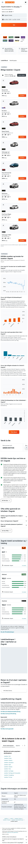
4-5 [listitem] (9, 93)
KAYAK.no (6, 818)
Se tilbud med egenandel (7, 728)
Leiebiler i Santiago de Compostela (12, 773)
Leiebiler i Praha (7, 758)
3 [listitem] (6, 134)
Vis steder (24, 565)
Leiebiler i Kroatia (6, 819)
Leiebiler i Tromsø (8, 777)
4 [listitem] (3, 114)
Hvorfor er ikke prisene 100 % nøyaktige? (14, 842)
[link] (14, 432)
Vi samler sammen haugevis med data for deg (14, 839)
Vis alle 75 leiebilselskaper (7, 632)
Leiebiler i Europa (18, 818)
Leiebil (11, 818)
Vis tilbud (22, 95)
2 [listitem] (3, 93)
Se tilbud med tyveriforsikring (8, 713)
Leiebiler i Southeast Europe (17, 819)
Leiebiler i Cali (7, 756)
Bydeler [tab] (18, 745)
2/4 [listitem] (8, 155)
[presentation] (21, 6)
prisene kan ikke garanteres (12, 832)
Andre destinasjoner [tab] (8, 745)
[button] (2, 2)
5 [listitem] (3, 134)
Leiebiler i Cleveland (8, 762)
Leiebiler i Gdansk (8, 766)
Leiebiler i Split (7, 764)
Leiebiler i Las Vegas (8, 771)
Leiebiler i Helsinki (8, 760)
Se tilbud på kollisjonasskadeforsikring (10, 711)
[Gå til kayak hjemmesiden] (9, 2)
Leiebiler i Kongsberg (9, 775)
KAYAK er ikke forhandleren (14, 837)
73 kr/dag (17, 7)
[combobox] (7, 9)
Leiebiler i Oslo (7, 769)
